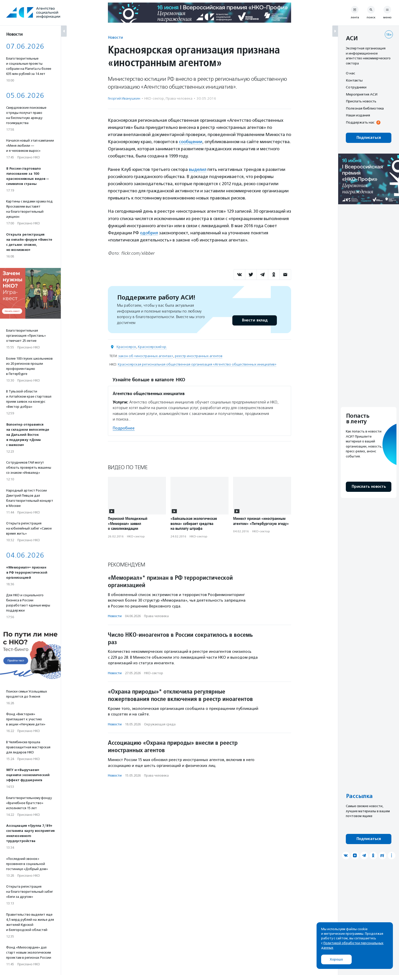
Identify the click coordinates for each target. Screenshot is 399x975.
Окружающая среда (160, 724)
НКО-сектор (154, 98)
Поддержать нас (360, 122)
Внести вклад (254, 319)
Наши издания (358, 115)
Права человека (179, 98)
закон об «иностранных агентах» (145, 355)
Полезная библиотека (365, 108)
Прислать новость (361, 101)
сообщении (191, 141)
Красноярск (126, 346)
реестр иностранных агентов (198, 355)
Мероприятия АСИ (361, 94)
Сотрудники (356, 87)
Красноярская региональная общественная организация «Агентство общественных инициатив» (197, 364)
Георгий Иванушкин (124, 98)
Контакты (354, 80)
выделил (198, 169)
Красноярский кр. (152, 346)
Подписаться (368, 137)
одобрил (149, 232)
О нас (350, 73)
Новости (115, 37)
